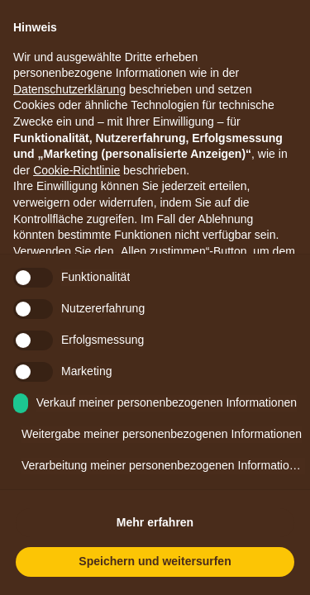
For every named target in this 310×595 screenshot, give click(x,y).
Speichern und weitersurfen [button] (155, 561)
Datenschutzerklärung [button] (69, 89)
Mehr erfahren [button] (155, 522)
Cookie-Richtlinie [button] (76, 170)
